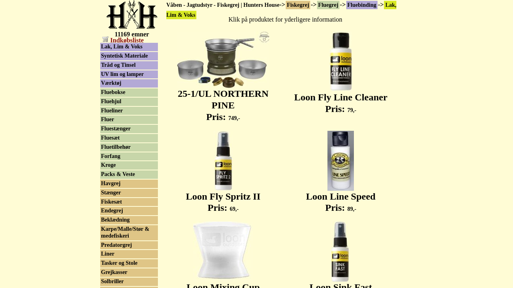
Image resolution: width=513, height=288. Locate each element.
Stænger (111, 193)
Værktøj (111, 83)
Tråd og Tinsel (118, 65)
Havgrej (111, 183)
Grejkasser (114, 272)
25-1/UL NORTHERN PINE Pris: (223, 101)
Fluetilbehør (116, 147)
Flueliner (112, 111)
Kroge (108, 165)
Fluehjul (111, 101)
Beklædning (115, 220)
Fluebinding (361, 5)
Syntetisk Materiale (124, 56)
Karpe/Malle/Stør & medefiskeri (125, 232)
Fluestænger (116, 129)
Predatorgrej (116, 245)
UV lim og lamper (122, 74)
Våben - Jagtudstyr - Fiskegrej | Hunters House (222, 5)
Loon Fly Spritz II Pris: (223, 197)
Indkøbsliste (123, 40)
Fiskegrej (298, 5)
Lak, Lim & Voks (121, 47)
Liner (107, 254)
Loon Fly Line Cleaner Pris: (341, 98)
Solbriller (112, 281)
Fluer (107, 119)
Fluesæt (110, 138)
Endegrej (112, 211)
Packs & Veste (118, 174)
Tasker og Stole (119, 263)
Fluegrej (328, 5)
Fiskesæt (111, 202)
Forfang (110, 156)
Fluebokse (113, 92)
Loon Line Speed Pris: (341, 197)
